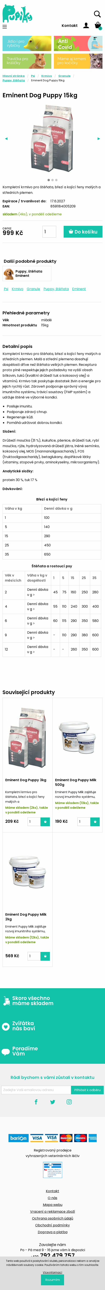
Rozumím (52, 1280)
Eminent (79, 288)
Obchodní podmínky (52, 1225)
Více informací (52, 1272)
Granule (64, 76)
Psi (33, 76)
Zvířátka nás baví (18, 1026)
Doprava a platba (52, 1232)
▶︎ (100, 138)
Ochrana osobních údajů (52, 1218)
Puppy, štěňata (14, 80)
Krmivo (46, 76)
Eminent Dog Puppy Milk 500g (75, 782)
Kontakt (70, 25)
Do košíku (83, 232)
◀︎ (7, 138)
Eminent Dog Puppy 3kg (25, 780)
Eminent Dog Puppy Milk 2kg (25, 917)
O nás (52, 1197)
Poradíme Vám (19, 1051)
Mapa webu (52, 1204)
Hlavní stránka (14, 76)
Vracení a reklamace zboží (52, 1211)
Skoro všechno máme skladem (27, 1001)
